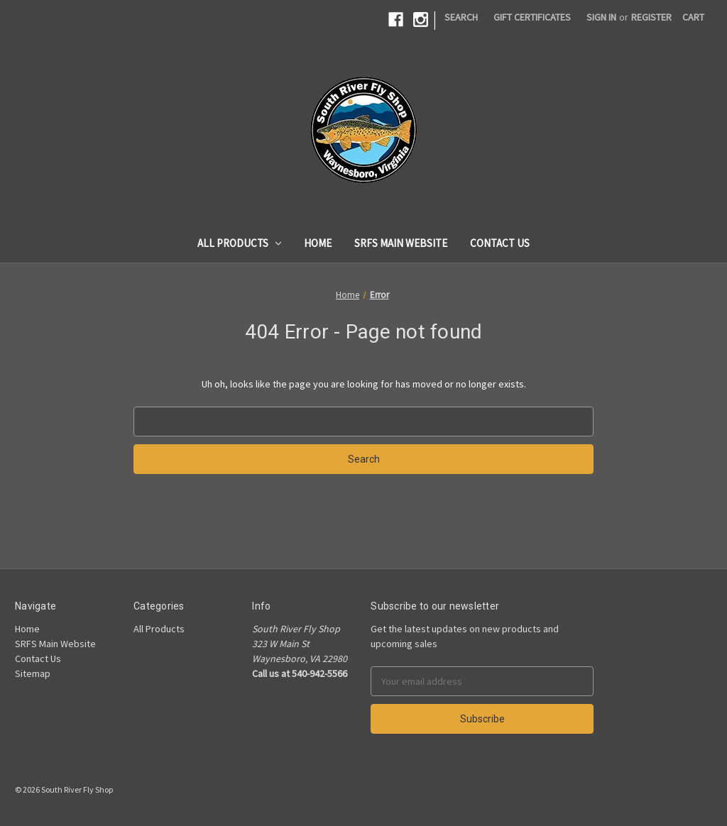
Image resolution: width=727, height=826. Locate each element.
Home (318, 243)
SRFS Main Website (400, 243)
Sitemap (32, 673)
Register (651, 17)
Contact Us (500, 243)
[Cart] (693, 17)
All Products (239, 243)
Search (461, 17)
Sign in (601, 17)
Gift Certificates (532, 17)
